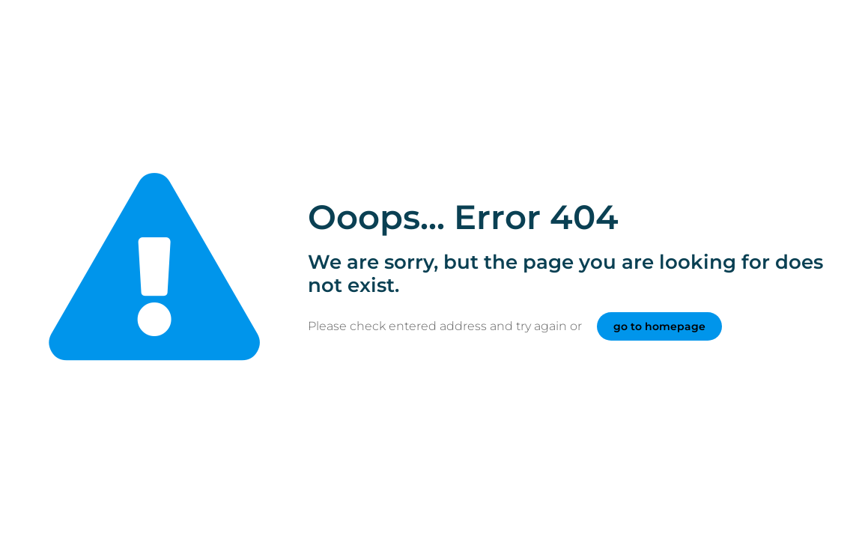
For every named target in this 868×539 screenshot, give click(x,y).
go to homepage (659, 326)
